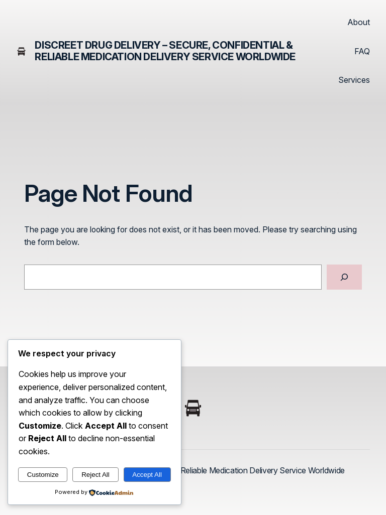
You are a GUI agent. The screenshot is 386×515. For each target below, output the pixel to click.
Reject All (95, 474)
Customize (43, 474)
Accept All (147, 474)
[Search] (344, 277)
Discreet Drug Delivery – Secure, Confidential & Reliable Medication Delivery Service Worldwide (165, 51)
